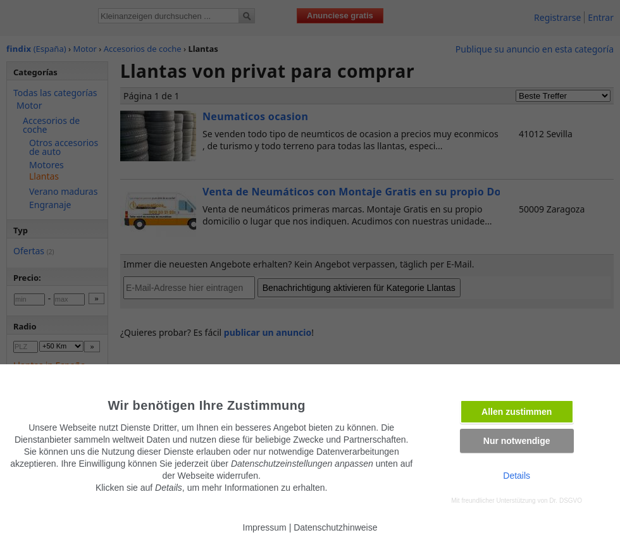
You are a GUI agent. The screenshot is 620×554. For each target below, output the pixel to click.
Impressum (265, 527)
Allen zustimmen (516, 412)
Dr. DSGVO (565, 500)
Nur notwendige (516, 441)
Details (516, 476)
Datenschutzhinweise (335, 527)
